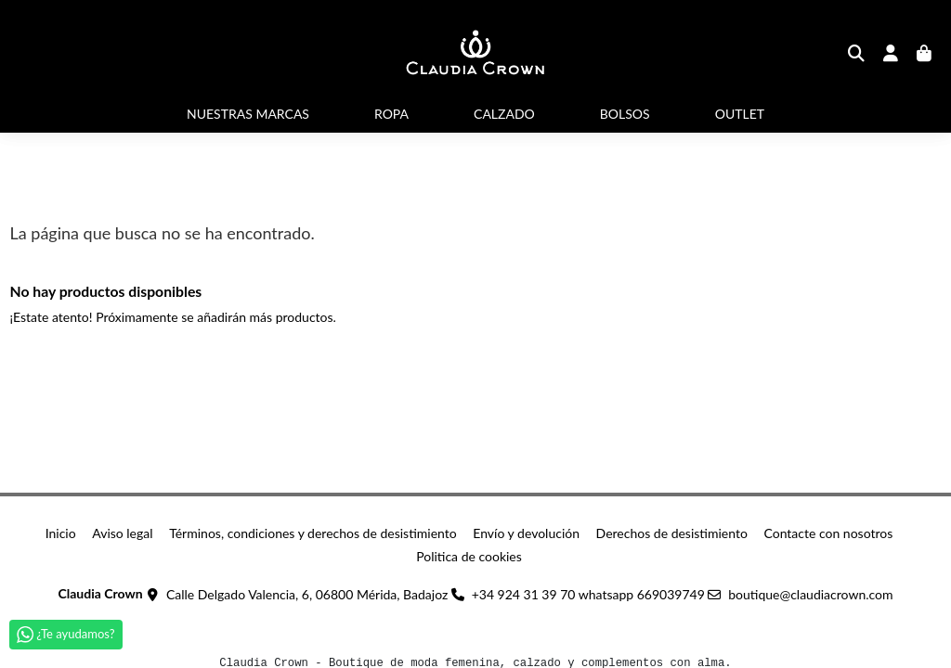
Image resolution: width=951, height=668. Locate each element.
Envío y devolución (526, 533)
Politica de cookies (469, 556)
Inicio (61, 533)
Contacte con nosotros (827, 533)
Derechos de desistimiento (672, 533)
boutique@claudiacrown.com (810, 594)
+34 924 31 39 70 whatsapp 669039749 (588, 594)
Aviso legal (122, 533)
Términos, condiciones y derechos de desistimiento (313, 533)
